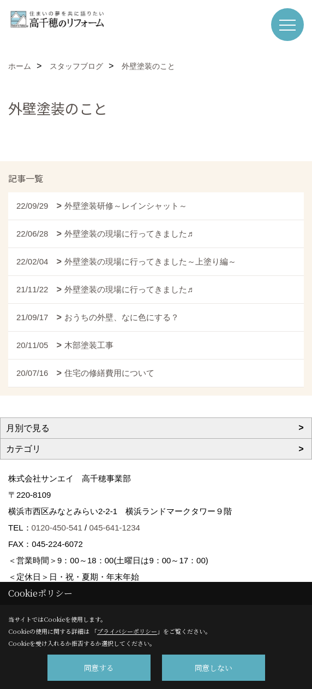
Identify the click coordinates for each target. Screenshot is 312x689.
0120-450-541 (57, 527)
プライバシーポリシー (127, 631)
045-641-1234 (114, 527)
